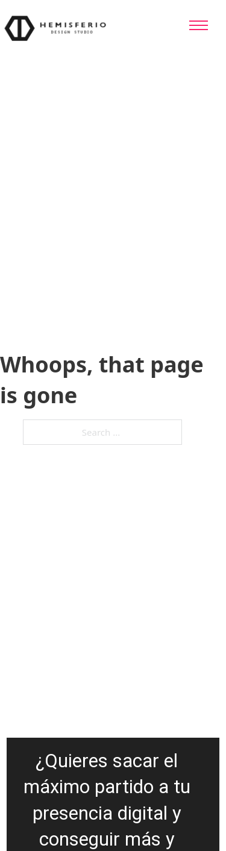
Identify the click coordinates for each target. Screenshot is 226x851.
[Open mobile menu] (198, 25)
